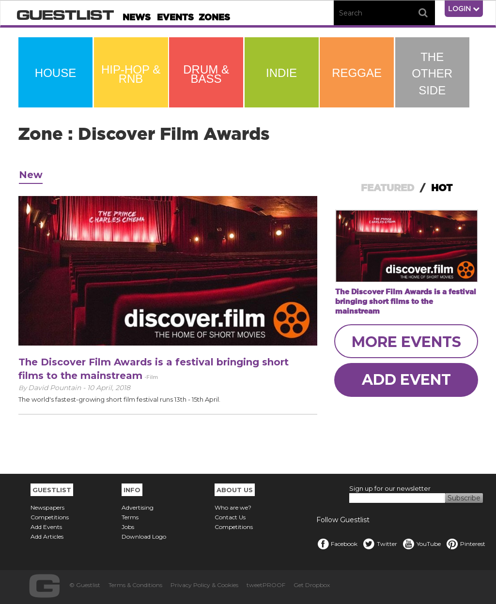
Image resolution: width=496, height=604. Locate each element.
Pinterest (465, 543)
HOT (441, 188)
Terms (130, 517)
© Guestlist (84, 585)
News (137, 17)
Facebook (336, 543)
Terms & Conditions (135, 585)
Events (175, 17)
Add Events (46, 526)
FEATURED (387, 188)
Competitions (50, 517)
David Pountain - (57, 387)
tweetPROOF (266, 585)
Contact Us (230, 517)
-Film (151, 377)
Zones (214, 17)
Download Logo (144, 536)
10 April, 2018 (108, 387)
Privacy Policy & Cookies (204, 585)
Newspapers (47, 507)
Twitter (379, 543)
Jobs (128, 526)
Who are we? (233, 507)
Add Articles (47, 536)
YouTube (421, 543)
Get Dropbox (312, 585)
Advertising (138, 507)
